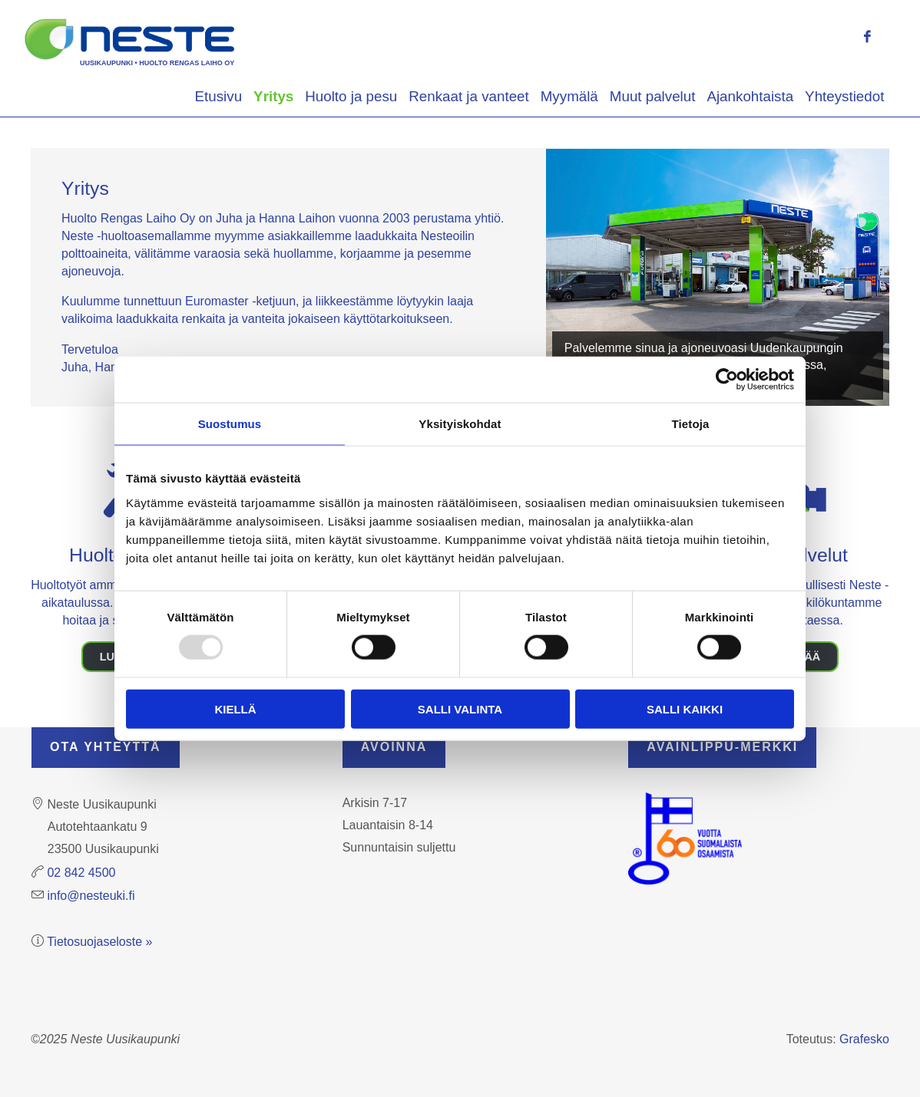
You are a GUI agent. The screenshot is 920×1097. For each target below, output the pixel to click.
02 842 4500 (81, 872)
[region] (717, 277)
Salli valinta (460, 708)
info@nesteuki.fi (90, 895)
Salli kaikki (685, 708)
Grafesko (864, 1039)
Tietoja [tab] (691, 423)
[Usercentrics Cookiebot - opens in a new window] (727, 379)
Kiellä (235, 708)
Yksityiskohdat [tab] (460, 423)
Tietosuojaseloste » (99, 941)
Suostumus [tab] (230, 423)
